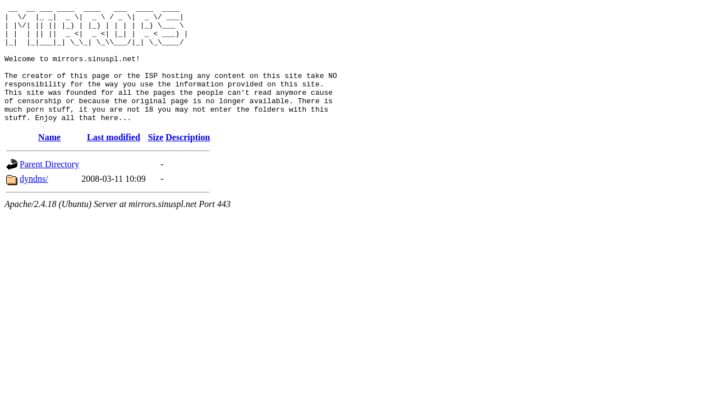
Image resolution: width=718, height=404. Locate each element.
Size (156, 161)
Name (49, 161)
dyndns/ (34, 202)
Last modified (113, 161)
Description (187, 161)
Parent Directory (49, 187)
